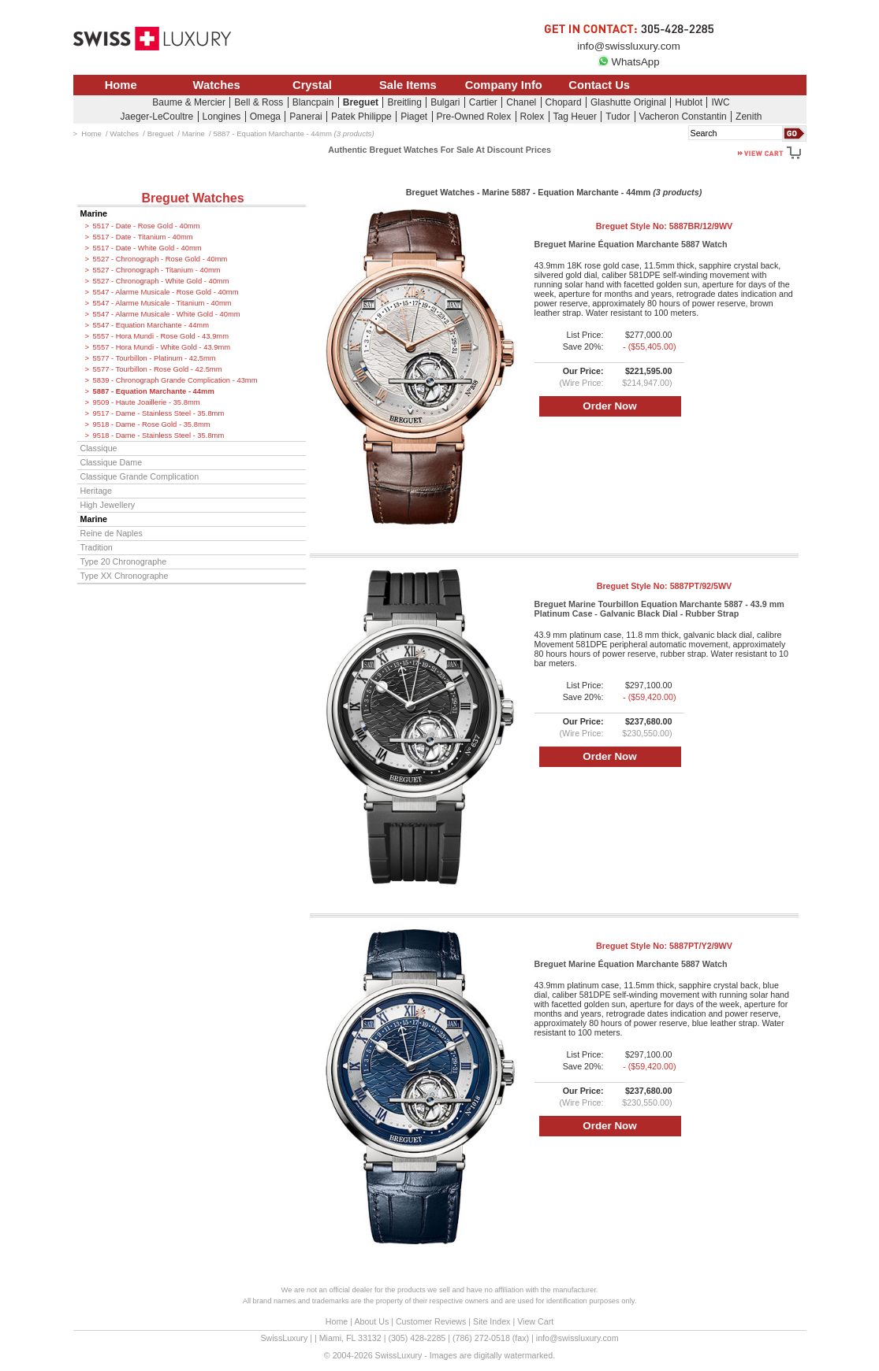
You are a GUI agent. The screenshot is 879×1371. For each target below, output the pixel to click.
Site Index (491, 1321)
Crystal (312, 85)
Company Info (503, 85)
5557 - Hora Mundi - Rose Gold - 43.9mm (161, 336)
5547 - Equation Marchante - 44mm (151, 325)
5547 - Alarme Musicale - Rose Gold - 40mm (166, 292)
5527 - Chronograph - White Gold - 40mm (161, 281)
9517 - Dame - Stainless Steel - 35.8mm (159, 413)
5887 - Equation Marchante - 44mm (153, 391)
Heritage (96, 490)
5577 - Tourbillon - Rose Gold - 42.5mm (157, 369)
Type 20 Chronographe (123, 561)
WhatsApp (628, 62)
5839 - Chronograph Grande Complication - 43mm (175, 380)
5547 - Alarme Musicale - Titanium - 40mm (162, 303)
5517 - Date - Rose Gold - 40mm (146, 226)
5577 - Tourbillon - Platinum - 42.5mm (154, 358)
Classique (98, 448)
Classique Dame (111, 462)
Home (121, 85)
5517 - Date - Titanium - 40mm (143, 237)
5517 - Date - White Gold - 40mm (147, 248)
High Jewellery (108, 504)
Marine (94, 213)
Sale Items (408, 85)
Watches (216, 85)
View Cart (535, 1321)
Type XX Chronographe (124, 575)
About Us (371, 1321)
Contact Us (599, 85)
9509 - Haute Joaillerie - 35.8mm (146, 402)
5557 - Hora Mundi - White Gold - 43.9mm (162, 347)
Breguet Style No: (664, 226)
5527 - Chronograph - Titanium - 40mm (157, 270)
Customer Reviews (431, 1321)
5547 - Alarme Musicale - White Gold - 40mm (166, 314)
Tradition (96, 547)
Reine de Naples (111, 533)
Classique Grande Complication (139, 476)
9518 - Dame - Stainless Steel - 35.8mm (159, 435)
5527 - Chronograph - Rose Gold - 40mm (160, 259)
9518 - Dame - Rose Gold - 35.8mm (151, 424)
